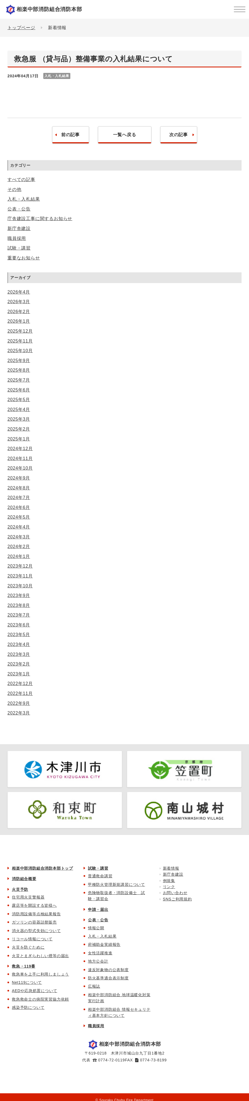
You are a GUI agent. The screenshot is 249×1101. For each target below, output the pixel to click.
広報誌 (94, 986)
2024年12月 (20, 448)
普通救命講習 (100, 876)
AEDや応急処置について (34, 990)
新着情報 (171, 868)
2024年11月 (20, 458)
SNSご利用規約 (177, 899)
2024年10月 (20, 468)
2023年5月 (18, 634)
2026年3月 (18, 301)
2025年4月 (18, 409)
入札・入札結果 (23, 199)
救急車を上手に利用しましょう (40, 974)
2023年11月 (20, 576)
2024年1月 (18, 556)
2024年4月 (18, 527)
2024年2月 (18, 546)
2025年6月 (18, 390)
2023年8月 (18, 605)
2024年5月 (18, 517)
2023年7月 (18, 615)
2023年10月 (20, 586)
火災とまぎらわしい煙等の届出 (40, 956)
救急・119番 (23, 966)
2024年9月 (18, 478)
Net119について (27, 982)
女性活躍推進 (100, 953)
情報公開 (96, 928)
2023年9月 (18, 595)
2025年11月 (20, 341)
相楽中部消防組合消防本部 (49, 9)
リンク (169, 886)
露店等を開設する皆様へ (34, 905)
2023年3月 (18, 654)
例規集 (169, 880)
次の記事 (178, 134)
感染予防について (28, 1007)
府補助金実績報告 (104, 944)
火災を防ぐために (28, 947)
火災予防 (20, 889)
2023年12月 (20, 566)
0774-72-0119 (111, 1060)
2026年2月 (18, 311)
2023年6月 (18, 625)
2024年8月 (18, 488)
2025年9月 (18, 360)
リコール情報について (32, 939)
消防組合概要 (24, 879)
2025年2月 (18, 429)
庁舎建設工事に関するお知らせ (39, 218)
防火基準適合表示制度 (108, 978)
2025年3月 (18, 419)
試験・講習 (19, 248)
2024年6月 (18, 507)
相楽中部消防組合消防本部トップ (42, 868)
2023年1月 (18, 674)
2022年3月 (18, 713)
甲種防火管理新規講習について (116, 884)
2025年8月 (18, 370)
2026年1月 (18, 321)
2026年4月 (18, 292)
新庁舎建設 (19, 228)
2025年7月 (18, 380)
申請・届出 (98, 909)
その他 (14, 189)
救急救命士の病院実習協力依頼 (40, 999)
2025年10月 (20, 350)
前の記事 (70, 134)
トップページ (21, 27)
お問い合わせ (175, 893)
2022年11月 (20, 693)
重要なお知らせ (23, 258)
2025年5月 (18, 399)
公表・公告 (19, 209)
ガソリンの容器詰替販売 (34, 922)
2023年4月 (18, 644)
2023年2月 (18, 664)
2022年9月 (18, 703)
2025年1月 (18, 439)
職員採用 (16, 238)
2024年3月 (18, 537)
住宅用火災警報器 (28, 897)
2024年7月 (18, 497)
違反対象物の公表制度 (108, 970)
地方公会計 (98, 961)
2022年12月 (20, 683)
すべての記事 (21, 179)
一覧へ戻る (124, 134)
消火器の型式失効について (36, 931)
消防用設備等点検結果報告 (36, 914)
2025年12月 (20, 331)
